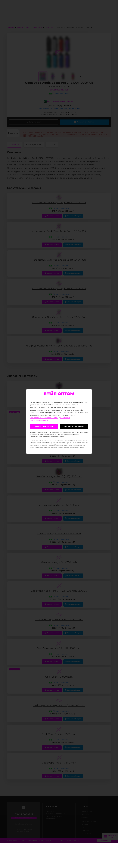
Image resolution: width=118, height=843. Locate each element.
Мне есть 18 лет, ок (44, 426)
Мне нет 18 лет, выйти (74, 426)
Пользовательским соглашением (44, 418)
